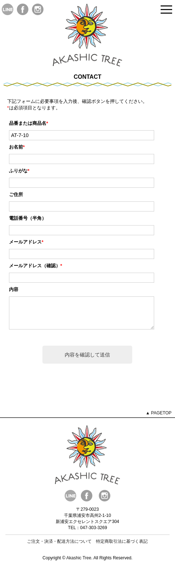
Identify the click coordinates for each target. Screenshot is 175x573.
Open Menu (166, 10)
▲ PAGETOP (158, 418)
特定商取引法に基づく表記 (122, 546)
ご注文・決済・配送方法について (59, 546)
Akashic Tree (78, 563)
